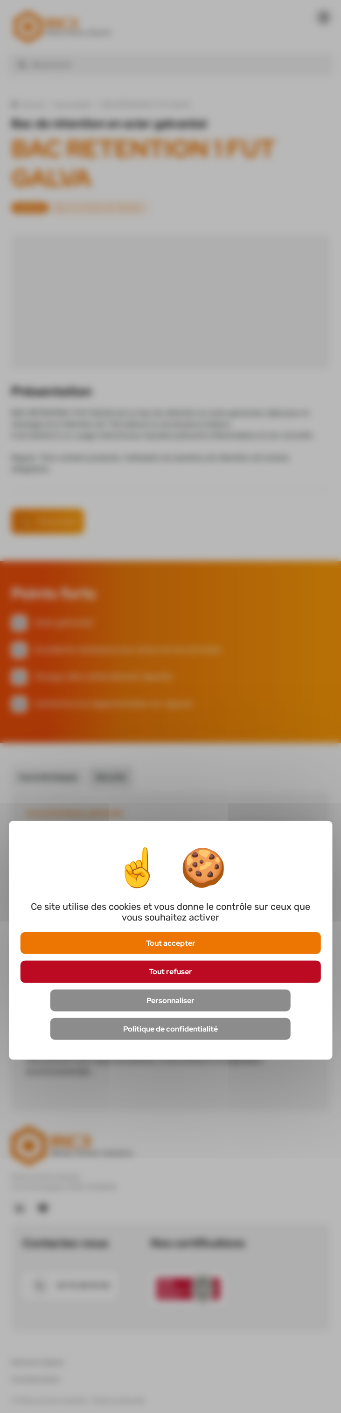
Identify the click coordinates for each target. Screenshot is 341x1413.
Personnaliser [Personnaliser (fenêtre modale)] (170, 1000)
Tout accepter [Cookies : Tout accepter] (170, 943)
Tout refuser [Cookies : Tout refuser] (170, 972)
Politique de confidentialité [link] (170, 1028)
